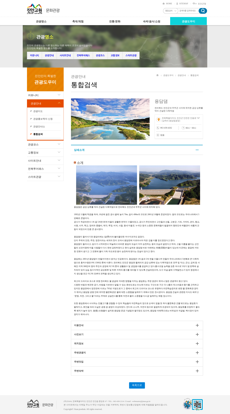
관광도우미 (188, 21)
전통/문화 (114, 21)
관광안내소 (39, 126)
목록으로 (137, 385)
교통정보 (115, 55)
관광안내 (49, 55)
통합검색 (38, 134)
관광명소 (41, 21)
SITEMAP (183, 3)
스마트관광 (131, 55)
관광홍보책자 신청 (43, 119)
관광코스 (100, 55)
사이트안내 (65, 55)
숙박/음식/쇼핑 (151, 21)
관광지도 (38, 111)
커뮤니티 (34, 55)
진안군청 (202, 4)
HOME (169, 3)
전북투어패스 (83, 55)
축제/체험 (78, 21)
